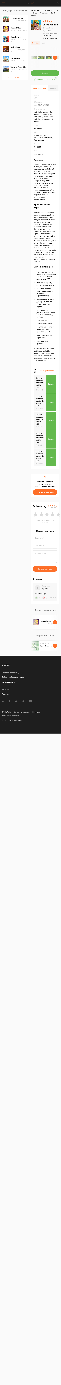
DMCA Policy (6, 712)
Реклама (5, 694)
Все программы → (15, 77)
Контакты (5, 690)
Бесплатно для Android (50, 35)
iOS (44, 43)
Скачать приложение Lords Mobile (40, 382)
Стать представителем (45, 492)
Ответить (53, 598)
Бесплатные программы (40, 10)
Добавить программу (10, 673)
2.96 (47, 31)
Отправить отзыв (45, 569)
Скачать (45, 73)
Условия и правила (22, 712)
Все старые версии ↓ (47, 371)
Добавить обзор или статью (13, 677)
